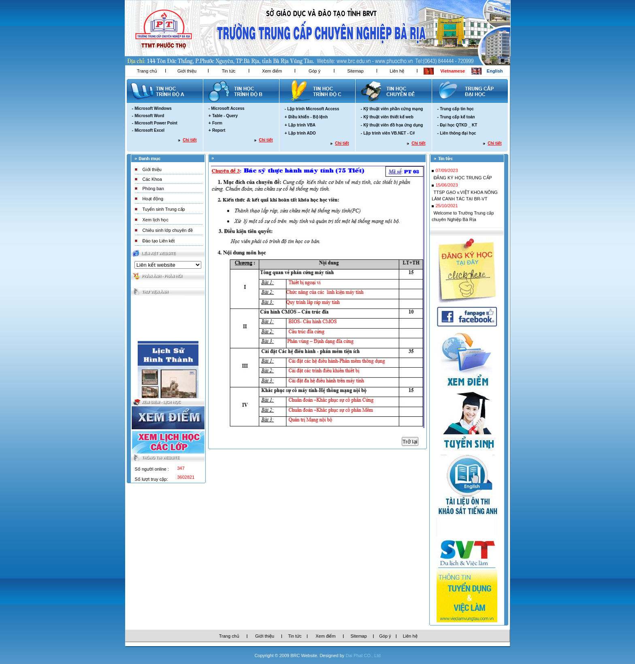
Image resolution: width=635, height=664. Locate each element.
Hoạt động (153, 198)
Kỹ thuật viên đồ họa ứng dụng (393, 125)
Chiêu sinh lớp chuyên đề (168, 230)
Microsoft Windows (153, 108)
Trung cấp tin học (457, 109)
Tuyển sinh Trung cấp (164, 209)
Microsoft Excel (149, 130)
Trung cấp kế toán (457, 117)
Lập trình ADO (302, 133)
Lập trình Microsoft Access (313, 109)
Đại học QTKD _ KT (458, 125)
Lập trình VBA (301, 125)
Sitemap (355, 71)
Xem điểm (272, 71)
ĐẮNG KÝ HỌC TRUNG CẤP (462, 180)
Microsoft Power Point (155, 123)
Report (218, 130)
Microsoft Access (227, 108)
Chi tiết (189, 140)
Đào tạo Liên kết (159, 240)
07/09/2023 (446, 172)
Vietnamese (452, 71)
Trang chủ (147, 71)
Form (217, 123)
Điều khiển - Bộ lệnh (308, 117)
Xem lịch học (155, 219)
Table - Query (225, 116)
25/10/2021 (446, 208)
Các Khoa (152, 179)
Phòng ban (153, 188)
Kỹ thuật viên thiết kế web (388, 117)
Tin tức (229, 71)
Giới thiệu (186, 71)
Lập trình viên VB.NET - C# (389, 133)
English (495, 71)
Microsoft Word (149, 116)
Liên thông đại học (458, 133)
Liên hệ (397, 71)
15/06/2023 (446, 187)
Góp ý (314, 71)
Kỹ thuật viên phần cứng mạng (393, 109)
